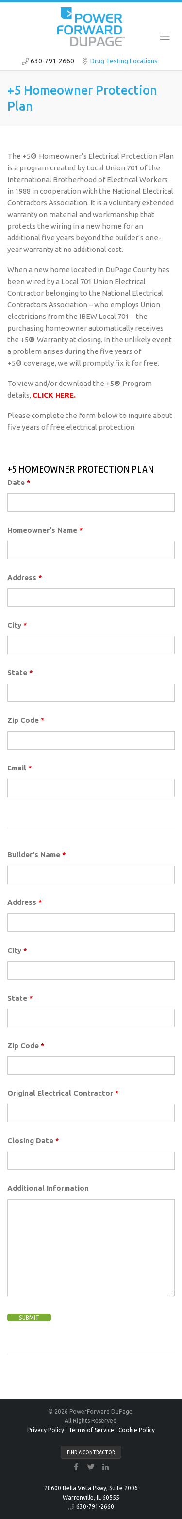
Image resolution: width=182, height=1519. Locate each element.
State (20, 672)
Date (19, 482)
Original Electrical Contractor (63, 1093)
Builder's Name (36, 855)
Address (24, 577)
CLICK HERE (53, 395)
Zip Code (26, 720)
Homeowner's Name (45, 530)
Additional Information (48, 1188)
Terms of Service (91, 1430)
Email (19, 768)
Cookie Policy (136, 1430)
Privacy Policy (45, 1430)
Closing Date (33, 1140)
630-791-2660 (52, 61)
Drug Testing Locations (124, 61)
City (17, 625)
